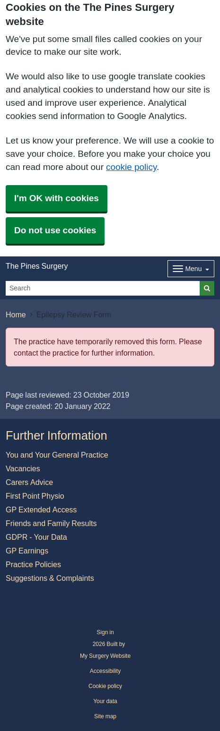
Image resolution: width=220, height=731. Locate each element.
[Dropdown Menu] (190, 268)
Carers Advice (29, 482)
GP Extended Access (41, 509)
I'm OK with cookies (56, 198)
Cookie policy (105, 686)
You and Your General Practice (57, 455)
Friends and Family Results (51, 523)
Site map (105, 716)
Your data (105, 701)
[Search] (103, 288)
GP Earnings (27, 550)
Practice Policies (33, 564)
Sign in (105, 632)
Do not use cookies (55, 230)
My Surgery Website (105, 656)
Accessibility (105, 671)
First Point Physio (35, 496)
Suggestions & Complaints (50, 578)
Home (16, 314)
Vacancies (23, 468)
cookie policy (131, 166)
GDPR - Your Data (36, 537)
